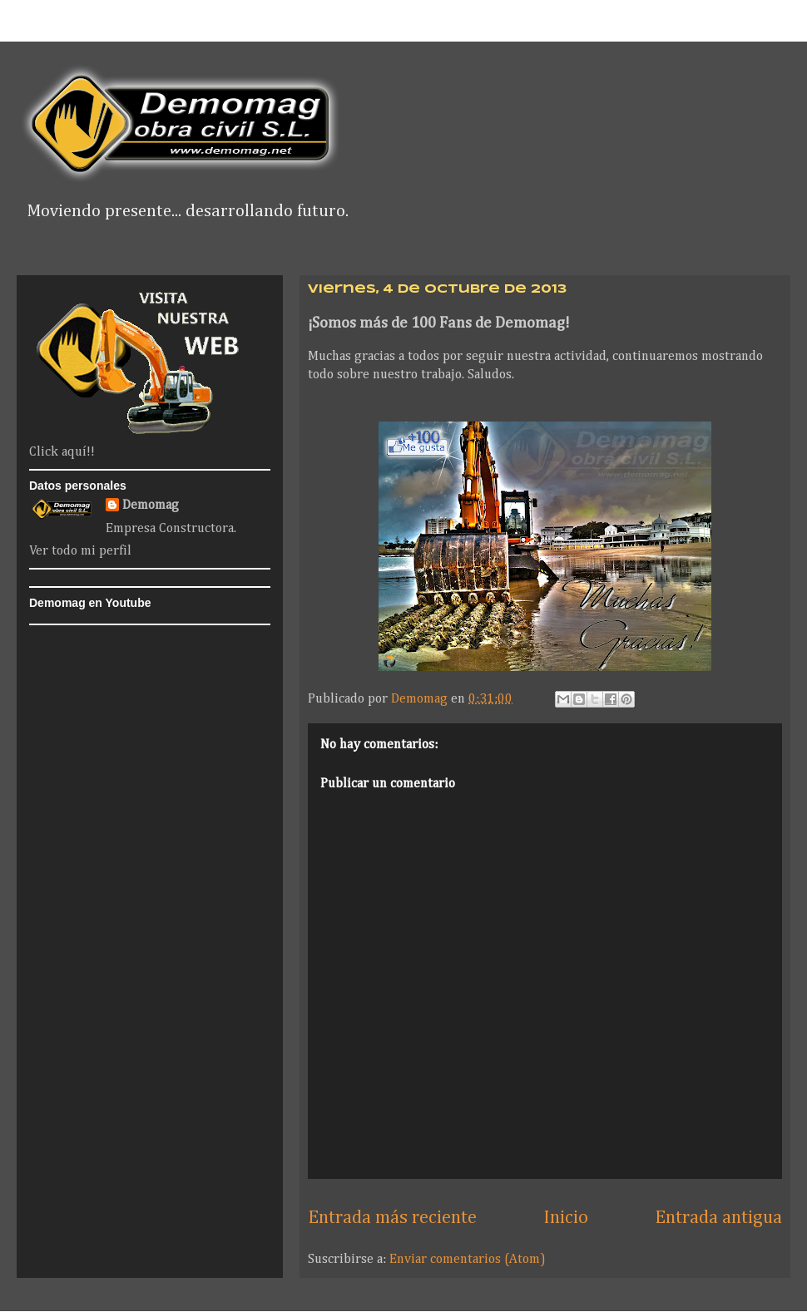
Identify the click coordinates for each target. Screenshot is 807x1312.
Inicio (565, 1218)
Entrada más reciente (392, 1218)
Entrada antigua (718, 1218)
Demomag (150, 505)
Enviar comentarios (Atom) (467, 1259)
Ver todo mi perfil (80, 551)
